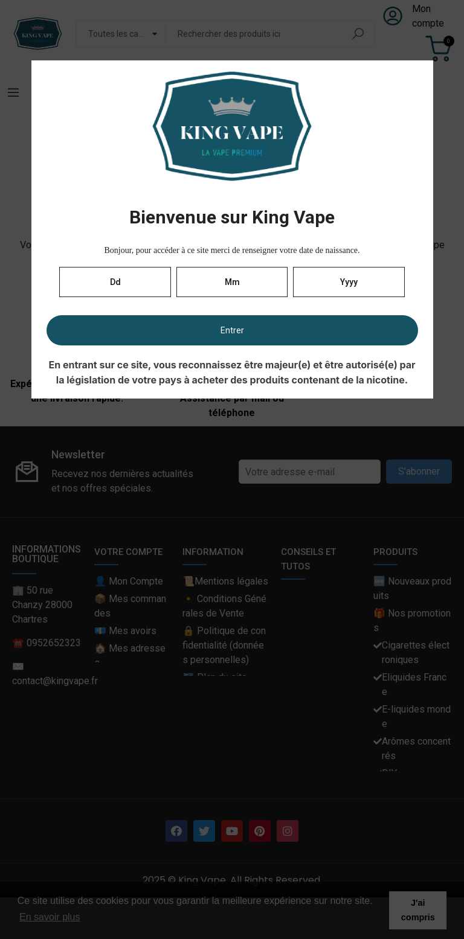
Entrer (232, 330)
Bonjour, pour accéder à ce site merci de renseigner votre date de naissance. (231, 250)
